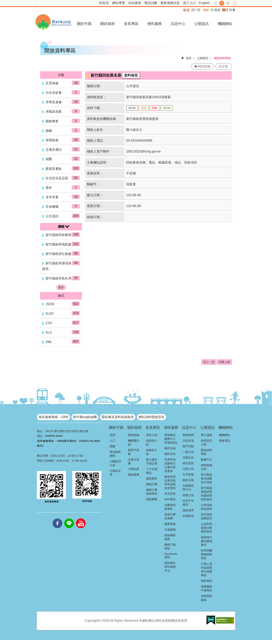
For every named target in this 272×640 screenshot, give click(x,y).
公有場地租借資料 (206, 506)
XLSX (132, 107)
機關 (61, 226)
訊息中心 (178, 24)
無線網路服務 (170, 537)
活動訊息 (188, 457)
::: (36, 1)
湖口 (225, 10)
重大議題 (206, 435)
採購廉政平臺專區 (206, 588)
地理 (112, 435)
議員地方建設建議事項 (206, 541)
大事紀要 (133, 469)
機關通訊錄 (133, 442)
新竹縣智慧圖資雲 (206, 516)
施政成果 (188, 510)
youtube (81, 518)
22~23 (195, 10)
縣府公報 (188, 480)
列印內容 (204, 66)
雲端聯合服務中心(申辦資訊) (171, 438)
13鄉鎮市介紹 (115, 463)
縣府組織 (133, 435)
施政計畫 (151, 484)
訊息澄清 (188, 440)
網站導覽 (118, 3)
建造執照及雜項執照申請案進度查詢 (170, 482)
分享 (234, 3)
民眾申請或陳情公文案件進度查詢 (170, 465)
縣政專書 (133, 474)
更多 (61, 287)
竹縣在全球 (115, 472)
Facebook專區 (170, 555)
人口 (112, 440)
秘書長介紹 (151, 452)
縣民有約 (170, 454)
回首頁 (104, 3)
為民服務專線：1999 (53, 417)
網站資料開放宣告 (151, 417)
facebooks (57, 518)
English (204, 3)
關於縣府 (107, 24)
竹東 (232, 10)
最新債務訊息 (170, 3)
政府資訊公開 (206, 442)
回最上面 (224, 362)
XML (155, 107)
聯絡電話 (224, 440)
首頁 (188, 58)
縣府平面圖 (133, 452)
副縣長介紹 (151, 442)
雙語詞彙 (150, 3)
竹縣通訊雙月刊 (188, 487)
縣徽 (112, 446)
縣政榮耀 (151, 499)
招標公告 (188, 495)
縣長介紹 (151, 435)
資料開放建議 (206, 597)
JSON (166, 107)
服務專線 (170, 524)
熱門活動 (188, 446)
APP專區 (170, 499)
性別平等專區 (188, 502)
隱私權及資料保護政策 (118, 417)
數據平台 (206, 459)
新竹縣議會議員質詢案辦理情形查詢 (206, 493)
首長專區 (131, 24)
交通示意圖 (133, 461)
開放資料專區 (222, 58)
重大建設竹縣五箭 (151, 461)
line (69, 518)
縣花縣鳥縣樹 (115, 453)
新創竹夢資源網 (170, 516)
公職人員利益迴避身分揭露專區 (206, 569)
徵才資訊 (188, 463)
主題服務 (170, 529)
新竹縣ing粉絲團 (85, 417)
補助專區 (206, 580)
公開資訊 (201, 24)
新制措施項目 (206, 467)
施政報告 (151, 478)
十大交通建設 (151, 470)
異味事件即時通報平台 (170, 566)
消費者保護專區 (170, 506)
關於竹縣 (84, 24)
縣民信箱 (170, 448)
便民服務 (154, 24)
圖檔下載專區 (170, 546)
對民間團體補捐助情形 (206, 554)
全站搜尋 (134, 3)
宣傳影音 (188, 515)
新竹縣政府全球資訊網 (53, 22)
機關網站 (225, 24)
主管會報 (188, 474)
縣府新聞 (188, 435)
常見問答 (170, 493)
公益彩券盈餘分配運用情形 (206, 527)
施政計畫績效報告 (151, 491)
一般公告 (188, 451)
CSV (144, 107)
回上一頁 (209, 362)
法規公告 (188, 468)
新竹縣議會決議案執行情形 (206, 478)
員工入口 (189, 3)
